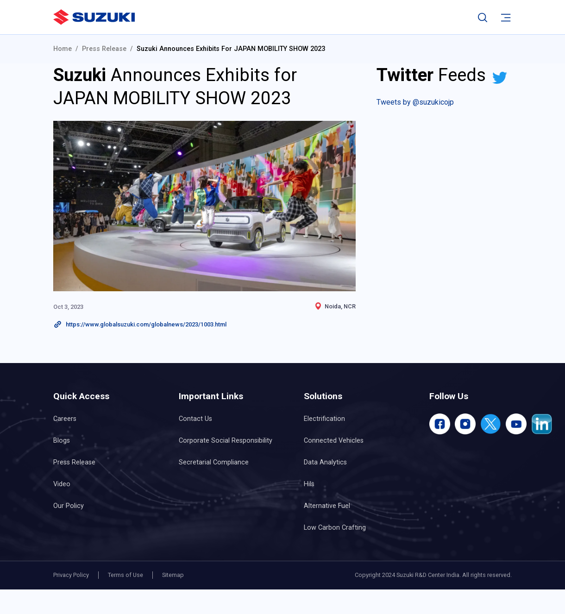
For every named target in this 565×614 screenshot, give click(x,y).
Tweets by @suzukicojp (415, 102)
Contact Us (195, 419)
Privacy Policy (71, 574)
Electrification (324, 419)
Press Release (104, 49)
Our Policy (68, 506)
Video (61, 484)
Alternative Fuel (327, 506)
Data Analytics (325, 462)
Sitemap (173, 574)
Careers (64, 419)
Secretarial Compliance (214, 462)
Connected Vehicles (334, 441)
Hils (309, 484)
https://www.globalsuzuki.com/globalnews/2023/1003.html (146, 324)
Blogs (61, 441)
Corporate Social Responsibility (225, 441)
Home (62, 49)
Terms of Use (125, 574)
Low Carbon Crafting (335, 528)
